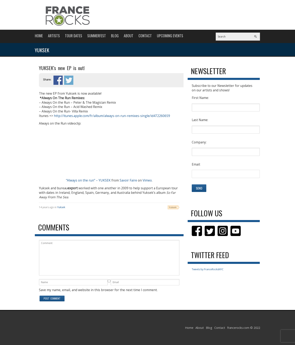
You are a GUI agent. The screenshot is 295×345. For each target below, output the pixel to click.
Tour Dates (73, 35)
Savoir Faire (128, 180)
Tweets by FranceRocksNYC (208, 269)
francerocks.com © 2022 (243, 328)
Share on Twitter (68, 80)
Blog (115, 35)
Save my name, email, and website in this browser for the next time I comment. (98, 290)
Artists (54, 35)
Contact (145, 35)
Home (39, 35)
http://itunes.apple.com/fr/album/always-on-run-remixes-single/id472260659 (112, 115)
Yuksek (61, 207)
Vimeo (147, 180)
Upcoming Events (170, 35)
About (128, 35)
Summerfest (96, 35)
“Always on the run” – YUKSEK (88, 180)
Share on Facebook (58, 80)
